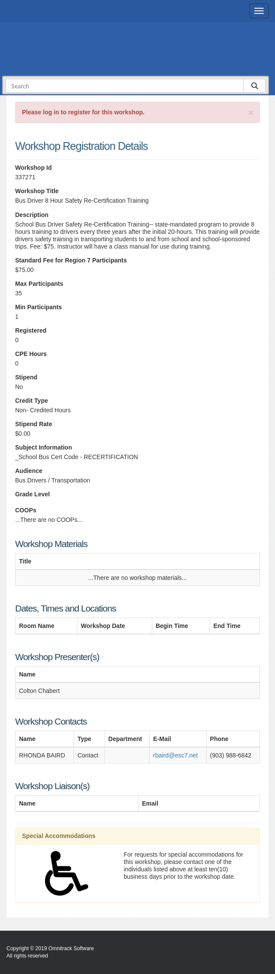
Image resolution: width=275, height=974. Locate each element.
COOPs (25, 510)
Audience (28, 470)
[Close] (250, 112)
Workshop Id (33, 167)
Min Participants (38, 307)
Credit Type (31, 400)
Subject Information (43, 447)
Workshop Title (37, 191)
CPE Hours (31, 353)
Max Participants (39, 283)
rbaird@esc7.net (175, 755)
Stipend (26, 377)
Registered (30, 330)
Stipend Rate (33, 424)
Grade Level (32, 494)
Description (31, 214)
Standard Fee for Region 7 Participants (71, 260)
